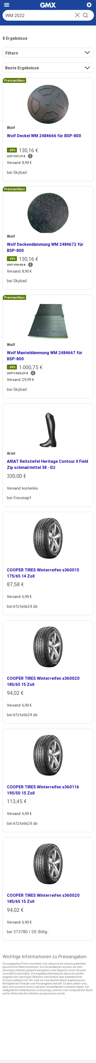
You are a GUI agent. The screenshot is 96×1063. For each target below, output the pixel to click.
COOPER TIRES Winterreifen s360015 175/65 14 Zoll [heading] (43, 573)
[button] (77, 15)
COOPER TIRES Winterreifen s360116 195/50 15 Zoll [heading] (43, 790)
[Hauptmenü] (6, 4)
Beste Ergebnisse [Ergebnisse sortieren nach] (22, 67)
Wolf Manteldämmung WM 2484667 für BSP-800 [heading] (44, 355)
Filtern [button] (11, 53)
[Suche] (42, 15)
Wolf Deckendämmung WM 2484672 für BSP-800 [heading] (45, 247)
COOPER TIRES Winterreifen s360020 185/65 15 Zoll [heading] (43, 681)
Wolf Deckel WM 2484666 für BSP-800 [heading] (44, 135)
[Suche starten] (85, 15)
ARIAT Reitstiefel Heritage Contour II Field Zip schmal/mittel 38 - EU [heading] (47, 464)
